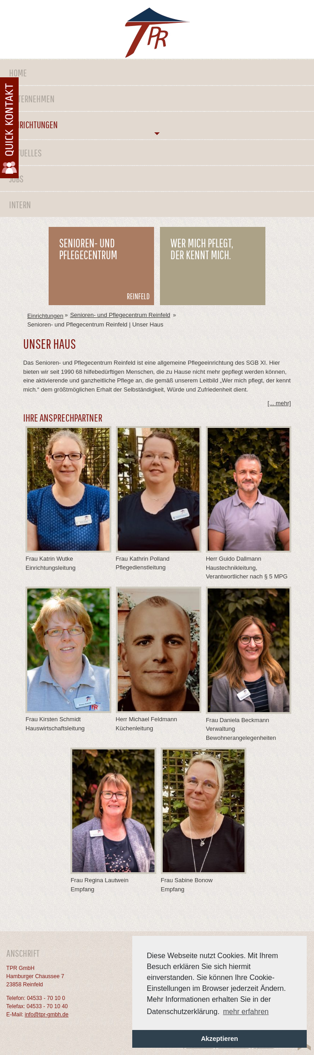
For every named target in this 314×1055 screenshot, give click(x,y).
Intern (20, 204)
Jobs (16, 178)
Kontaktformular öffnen (9, 127)
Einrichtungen (33, 124)
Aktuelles (25, 152)
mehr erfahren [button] (246, 1011)
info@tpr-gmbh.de (46, 1014)
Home (18, 72)
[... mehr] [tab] (279, 403)
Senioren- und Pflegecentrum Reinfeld (120, 314)
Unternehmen (32, 98)
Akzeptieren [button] (219, 1038)
